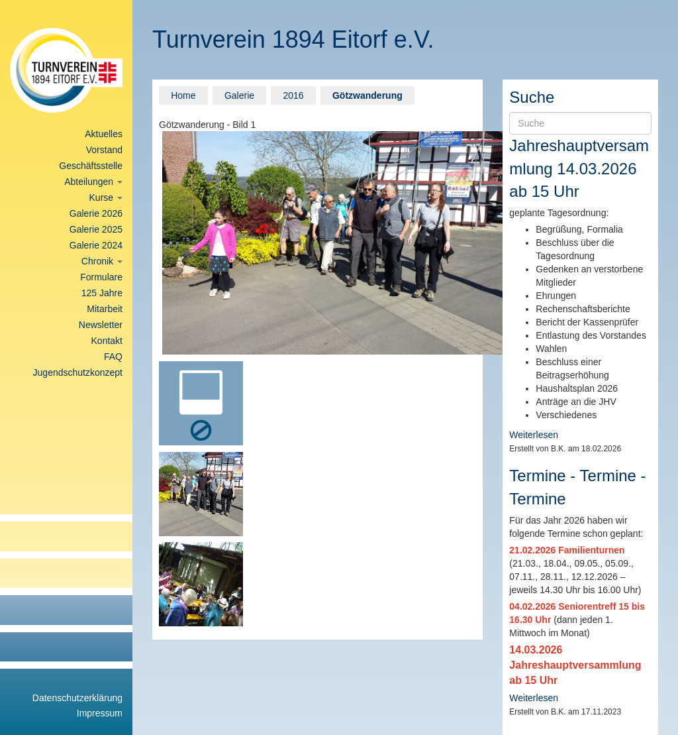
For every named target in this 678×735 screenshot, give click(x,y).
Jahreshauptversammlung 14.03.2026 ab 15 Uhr (579, 168)
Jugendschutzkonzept (77, 372)
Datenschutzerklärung (77, 698)
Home (183, 95)
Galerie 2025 (96, 229)
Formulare (101, 277)
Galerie (239, 95)
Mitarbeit (104, 309)
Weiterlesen (533, 434)
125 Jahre (101, 293)
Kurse (105, 197)
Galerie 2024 (96, 245)
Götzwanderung (367, 95)
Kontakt (106, 340)
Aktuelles (103, 134)
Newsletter (100, 324)
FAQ (113, 356)
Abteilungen (93, 181)
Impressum (99, 713)
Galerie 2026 (96, 213)
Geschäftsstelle (90, 165)
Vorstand (104, 149)
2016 (293, 95)
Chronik (101, 261)
